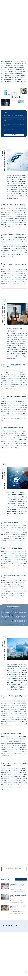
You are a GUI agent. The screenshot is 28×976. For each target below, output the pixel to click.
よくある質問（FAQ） (10, 926)
